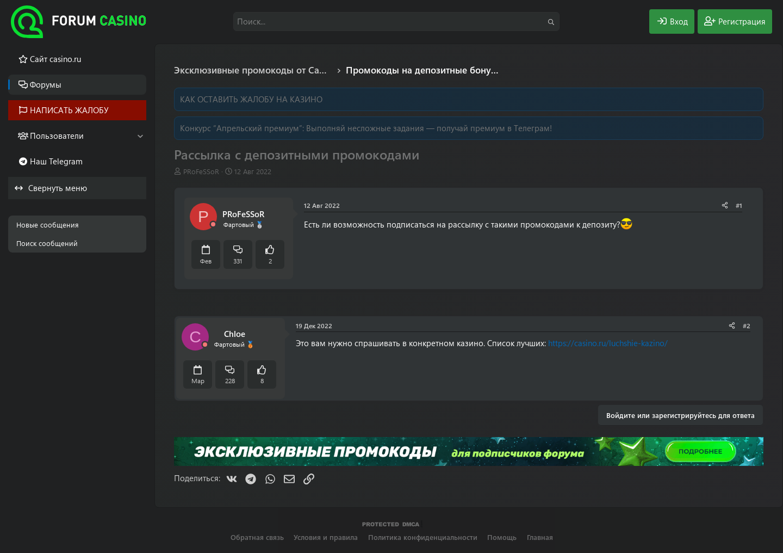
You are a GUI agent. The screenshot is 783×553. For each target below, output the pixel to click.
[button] (140, 136)
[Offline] (213, 224)
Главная (540, 537)
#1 (739, 205)
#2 (746, 325)
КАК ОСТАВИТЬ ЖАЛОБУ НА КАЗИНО (251, 99)
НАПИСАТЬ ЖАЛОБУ (69, 110)
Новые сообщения (47, 224)
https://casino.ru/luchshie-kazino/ (608, 342)
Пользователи (57, 135)
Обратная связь (257, 537)
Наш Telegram (56, 161)
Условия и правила (326, 537)
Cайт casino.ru (55, 58)
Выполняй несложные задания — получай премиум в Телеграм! (429, 127)
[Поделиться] (725, 205)
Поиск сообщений (47, 243)
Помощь (502, 537)
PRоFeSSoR (201, 171)
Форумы (45, 84)
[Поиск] (396, 21)
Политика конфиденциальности (422, 537)
